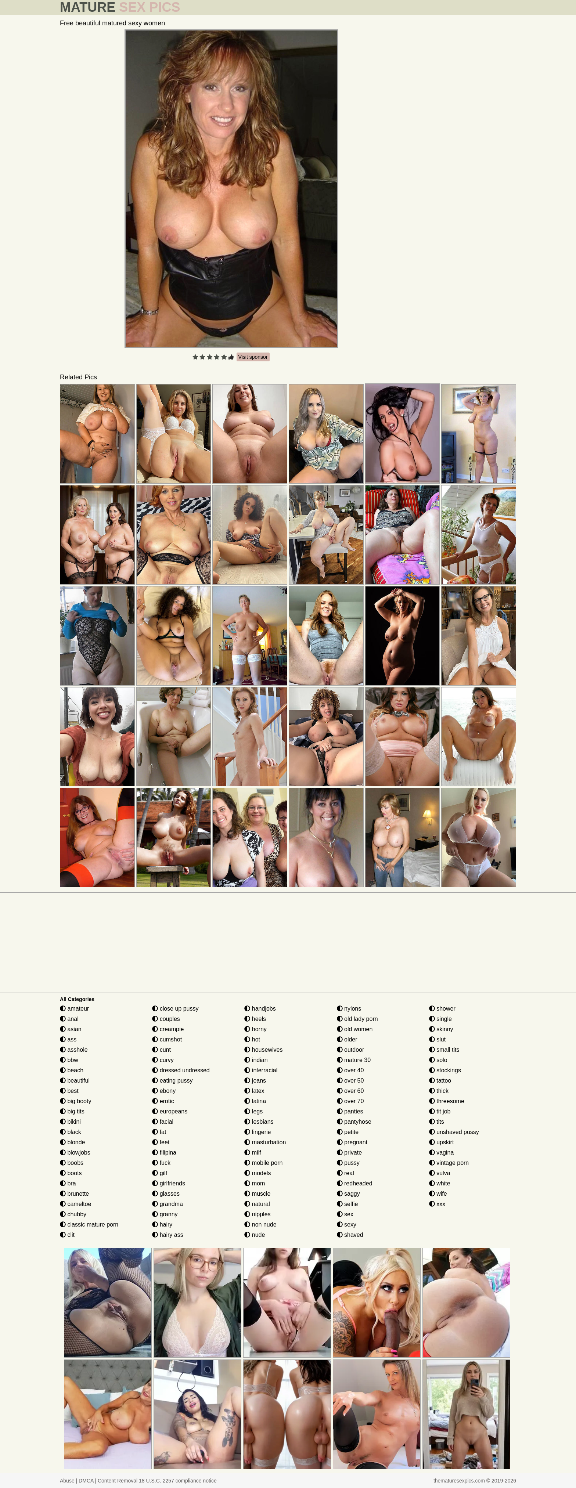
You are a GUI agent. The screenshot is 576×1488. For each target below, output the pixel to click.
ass (68, 1039)
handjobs (260, 1008)
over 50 (350, 1080)
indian (255, 1060)
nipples (257, 1214)
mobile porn (263, 1163)
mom (254, 1183)
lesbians (258, 1122)
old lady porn (357, 1019)
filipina (164, 1152)
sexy (346, 1224)
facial (162, 1122)
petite (348, 1132)
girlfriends (168, 1183)
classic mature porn (89, 1224)
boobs (71, 1163)
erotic (163, 1101)
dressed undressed (181, 1070)
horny (255, 1029)
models (257, 1173)
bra (68, 1183)
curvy (163, 1060)
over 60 (350, 1091)
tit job (440, 1111)
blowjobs (75, 1152)
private (349, 1152)
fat (159, 1132)
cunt (161, 1050)
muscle (257, 1194)
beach (71, 1070)
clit (67, 1235)
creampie (168, 1029)
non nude (260, 1224)
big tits (72, 1111)
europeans (169, 1111)
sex (345, 1214)
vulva (439, 1173)
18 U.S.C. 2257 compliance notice (178, 1481)
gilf (159, 1173)
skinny (441, 1029)
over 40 (350, 1070)
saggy (348, 1194)
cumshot (167, 1039)
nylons (349, 1008)
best (69, 1091)
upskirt (441, 1142)
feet (160, 1142)
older (347, 1039)
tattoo (440, 1080)
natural (257, 1204)
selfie (347, 1204)
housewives (263, 1050)
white (439, 1183)
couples (166, 1019)
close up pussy (175, 1008)
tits (436, 1122)
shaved (350, 1235)
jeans (255, 1080)
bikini (70, 1122)
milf (252, 1152)
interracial (260, 1070)
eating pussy (172, 1080)
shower (442, 1008)
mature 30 (354, 1060)
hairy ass (167, 1235)
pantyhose (354, 1122)
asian (71, 1029)
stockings (445, 1070)
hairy (162, 1224)
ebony (164, 1091)
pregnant (352, 1142)
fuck (161, 1163)
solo (438, 1060)
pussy (348, 1163)
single (440, 1019)
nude (254, 1235)
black (70, 1132)
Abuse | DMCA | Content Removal (98, 1481)
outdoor (350, 1050)
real (345, 1173)
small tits (444, 1050)
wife (438, 1194)
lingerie (257, 1132)
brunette (74, 1194)
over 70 (350, 1101)
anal (69, 1019)
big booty (75, 1101)
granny (164, 1214)
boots (71, 1173)
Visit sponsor (253, 357)
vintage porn (449, 1163)
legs (253, 1111)
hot (252, 1039)
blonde (72, 1142)
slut (437, 1039)
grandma (167, 1204)
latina (255, 1101)
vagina (441, 1152)
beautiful (75, 1080)
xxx (437, 1204)
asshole (74, 1050)
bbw (69, 1060)
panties (350, 1111)
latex (254, 1091)
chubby (73, 1214)
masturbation (265, 1142)
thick (439, 1091)
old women (355, 1029)
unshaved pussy (454, 1132)
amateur (74, 1008)
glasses (166, 1194)
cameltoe (75, 1204)
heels (255, 1019)
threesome (446, 1101)
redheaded (354, 1183)
